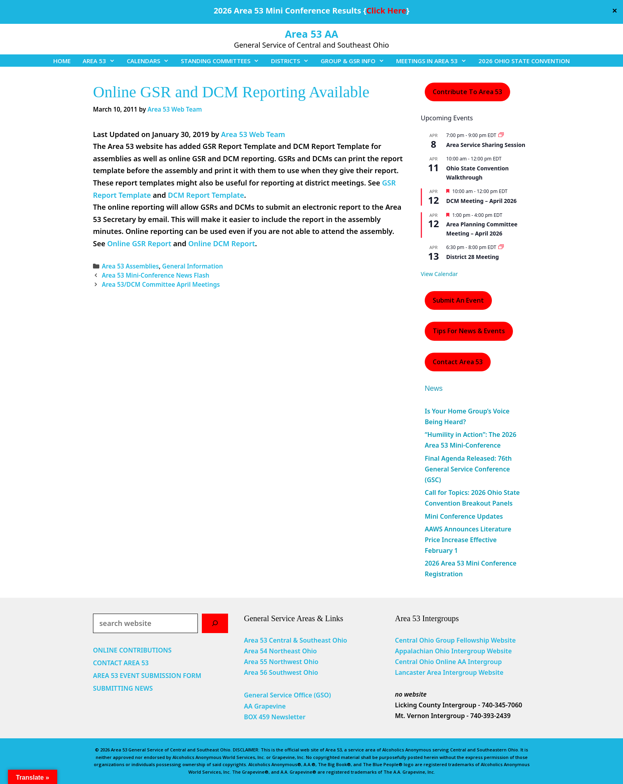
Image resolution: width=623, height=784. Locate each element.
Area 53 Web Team (253, 134)
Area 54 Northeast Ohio (280, 651)
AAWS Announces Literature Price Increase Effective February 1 (468, 540)
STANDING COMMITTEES (223, 61)
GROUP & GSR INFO (355, 61)
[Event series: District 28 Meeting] (501, 247)
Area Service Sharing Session (485, 145)
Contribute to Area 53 (467, 91)
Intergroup (485, 661)
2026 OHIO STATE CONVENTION (524, 61)
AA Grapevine (265, 706)
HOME (62, 61)
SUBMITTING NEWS (123, 688)
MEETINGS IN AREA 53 (434, 61)
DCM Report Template (206, 195)
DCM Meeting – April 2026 (481, 201)
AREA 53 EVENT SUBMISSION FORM (147, 675)
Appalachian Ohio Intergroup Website (453, 651)
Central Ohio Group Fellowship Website (455, 640)
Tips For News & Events (469, 330)
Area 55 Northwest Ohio (281, 661)
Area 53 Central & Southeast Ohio (295, 640)
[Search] (215, 623)
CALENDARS (151, 61)
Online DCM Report (221, 243)
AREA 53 (102, 61)
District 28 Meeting (472, 257)
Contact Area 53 (458, 361)
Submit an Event (458, 300)
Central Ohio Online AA (431, 661)
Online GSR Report (139, 243)
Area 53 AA (311, 34)
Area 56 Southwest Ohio (281, 672)
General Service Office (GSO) (287, 695)
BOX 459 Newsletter (275, 717)
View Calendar (439, 274)
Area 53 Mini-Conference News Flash (155, 275)
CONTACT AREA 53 (121, 662)
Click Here (386, 10)
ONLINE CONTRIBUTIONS (132, 650)
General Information (192, 266)
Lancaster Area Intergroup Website (449, 672)
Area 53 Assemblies (130, 266)
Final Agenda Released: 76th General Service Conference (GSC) (468, 469)
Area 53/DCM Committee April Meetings (161, 284)
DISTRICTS (293, 61)
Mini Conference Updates (464, 516)
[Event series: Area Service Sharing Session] (501, 135)
